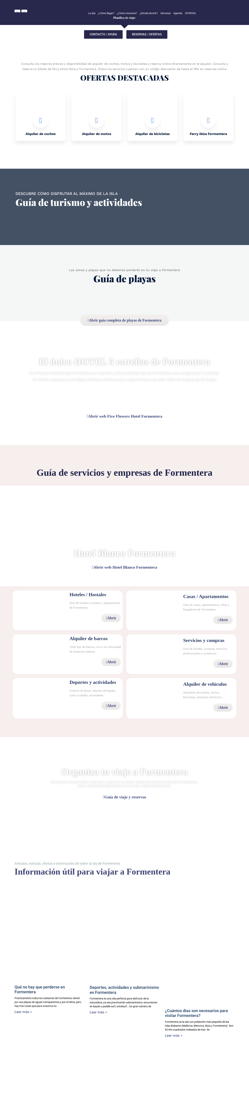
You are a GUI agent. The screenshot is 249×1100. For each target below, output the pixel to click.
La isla (91, 13)
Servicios (165, 13)
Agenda (177, 13)
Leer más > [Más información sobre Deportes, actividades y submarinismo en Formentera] (98, 1012)
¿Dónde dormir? (149, 13)
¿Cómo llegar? (106, 13)
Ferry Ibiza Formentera (208, 134)
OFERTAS (190, 13)
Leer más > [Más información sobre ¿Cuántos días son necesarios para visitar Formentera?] (173, 1035)
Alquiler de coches (41, 134)
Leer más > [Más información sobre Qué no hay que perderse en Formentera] (23, 1012)
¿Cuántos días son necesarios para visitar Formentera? (196, 1013)
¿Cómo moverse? (127, 13)
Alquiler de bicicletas (152, 134)
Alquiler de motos (96, 134)
